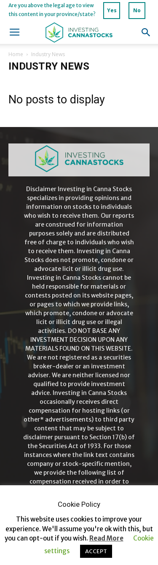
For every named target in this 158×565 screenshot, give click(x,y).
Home (15, 54)
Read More (106, 538)
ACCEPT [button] (96, 551)
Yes (112, 10)
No (137, 10)
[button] (146, 32)
